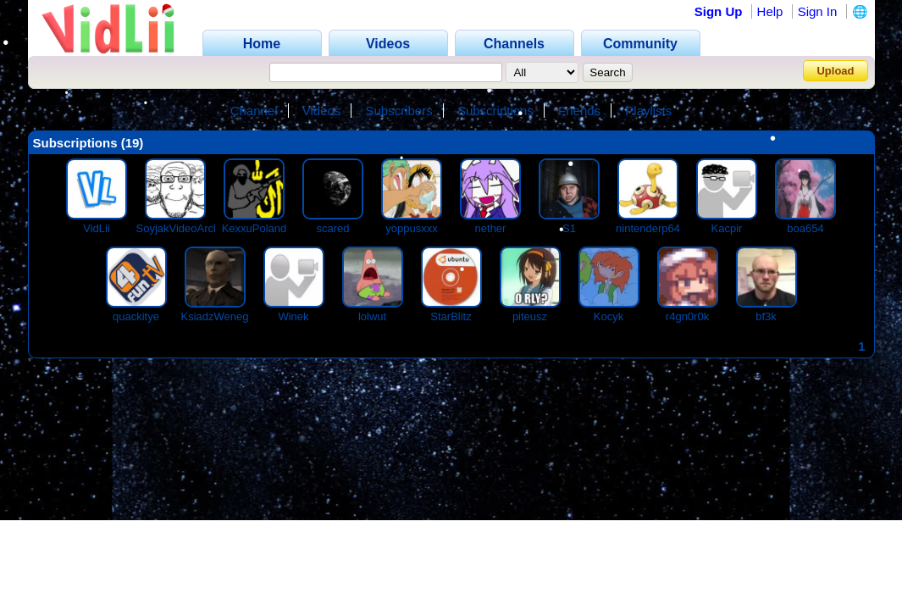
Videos (321, 110)
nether (490, 228)
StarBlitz (450, 316)
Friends (579, 110)
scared (332, 228)
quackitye (136, 316)
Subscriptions (495, 110)
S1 (569, 228)
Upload (835, 70)
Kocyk (608, 316)
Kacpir (727, 228)
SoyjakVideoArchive (185, 228)
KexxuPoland (254, 228)
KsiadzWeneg (215, 316)
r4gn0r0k (687, 316)
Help (770, 11)
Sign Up (718, 11)
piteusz (529, 316)
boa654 (805, 228)
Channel (254, 110)
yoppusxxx (411, 228)
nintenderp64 (648, 228)
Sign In (818, 11)
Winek (293, 316)
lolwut (372, 316)
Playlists (648, 110)
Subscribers (399, 110)
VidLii (96, 228)
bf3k (766, 316)
